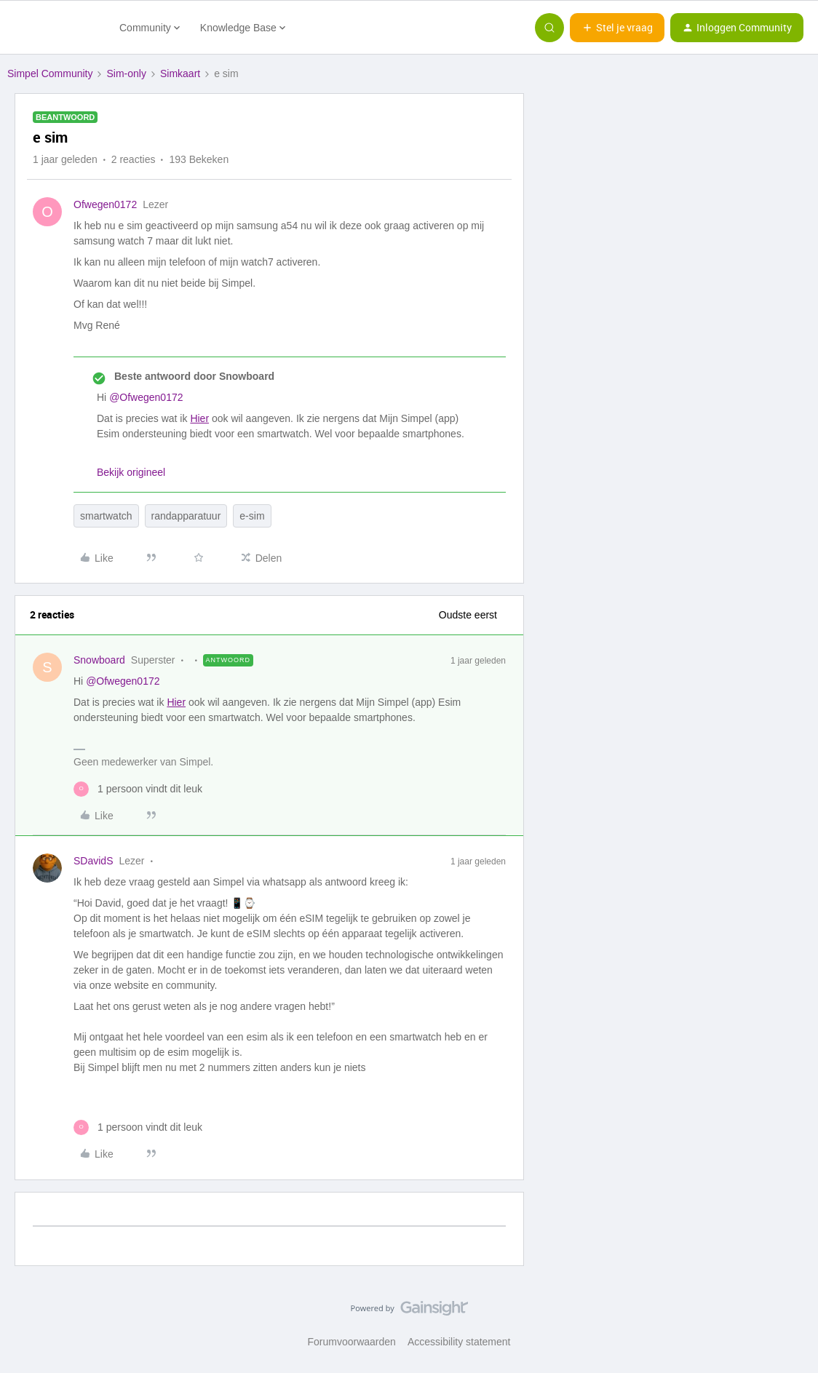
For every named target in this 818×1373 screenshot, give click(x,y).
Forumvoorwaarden (352, 1342)
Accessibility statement (459, 1342)
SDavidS (93, 861)
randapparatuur (186, 516)
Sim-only (126, 73)
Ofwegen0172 (105, 204)
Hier (199, 418)
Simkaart (180, 73)
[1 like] (138, 789)
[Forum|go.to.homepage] (54, 27)
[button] (617, 27)
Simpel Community (49, 73)
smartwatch (106, 516)
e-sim (251, 516)
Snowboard (99, 660)
